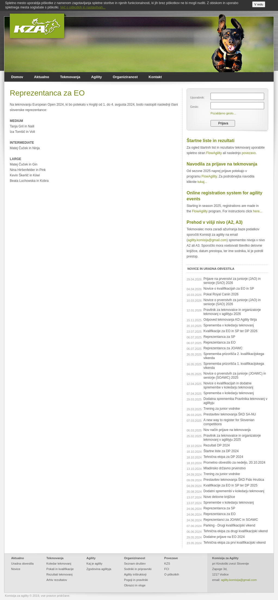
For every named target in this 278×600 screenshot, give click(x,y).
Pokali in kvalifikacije (60, 569)
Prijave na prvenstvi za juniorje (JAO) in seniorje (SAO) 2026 (232, 281)
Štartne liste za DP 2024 (221, 451)
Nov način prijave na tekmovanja (227, 430)
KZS (167, 563)
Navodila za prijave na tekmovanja (222, 164)
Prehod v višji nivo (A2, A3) (215, 222)
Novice (15, 569)
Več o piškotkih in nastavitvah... (83, 7)
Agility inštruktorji (135, 574)
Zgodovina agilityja (99, 569)
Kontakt (155, 77)
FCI (166, 569)
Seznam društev (135, 563)
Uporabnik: (197, 97)
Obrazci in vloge (135, 585)
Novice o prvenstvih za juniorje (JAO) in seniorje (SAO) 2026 (232, 302)
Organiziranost (125, 77)
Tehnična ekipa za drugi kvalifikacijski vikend (235, 531)
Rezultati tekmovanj (60, 574)
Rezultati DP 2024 (216, 445)
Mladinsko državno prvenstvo (224, 468)
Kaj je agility (95, 563)
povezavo (249, 153)
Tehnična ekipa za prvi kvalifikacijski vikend (234, 542)
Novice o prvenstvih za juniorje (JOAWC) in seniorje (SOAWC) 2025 (234, 375)
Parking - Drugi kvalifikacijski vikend (229, 525)
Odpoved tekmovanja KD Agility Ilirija (230, 320)
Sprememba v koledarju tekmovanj (228, 325)
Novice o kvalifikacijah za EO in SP (228, 288)
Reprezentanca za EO (219, 342)
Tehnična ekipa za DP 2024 (223, 457)
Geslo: (194, 106)
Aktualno (41, 77)
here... (257, 211)
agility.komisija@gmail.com (207, 240)
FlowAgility (214, 153)
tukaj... (202, 182)
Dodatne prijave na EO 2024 (224, 537)
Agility (96, 77)
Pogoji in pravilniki (136, 579)
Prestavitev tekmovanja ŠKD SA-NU (229, 414)
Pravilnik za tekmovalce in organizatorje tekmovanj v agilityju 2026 (232, 312)
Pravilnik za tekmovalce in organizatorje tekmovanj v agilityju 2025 (232, 438)
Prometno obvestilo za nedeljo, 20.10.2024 (234, 462)
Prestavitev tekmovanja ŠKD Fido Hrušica (233, 480)
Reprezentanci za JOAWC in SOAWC (230, 520)
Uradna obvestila (22, 563)
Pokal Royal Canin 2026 (221, 294)
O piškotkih (171, 574)
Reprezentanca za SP (219, 337)
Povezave (171, 558)
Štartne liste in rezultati (210, 140)
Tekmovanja (70, 77)
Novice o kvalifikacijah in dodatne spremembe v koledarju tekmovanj (228, 385)
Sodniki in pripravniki (138, 569)
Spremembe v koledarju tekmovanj (228, 502)
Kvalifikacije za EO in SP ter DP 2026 (230, 331)
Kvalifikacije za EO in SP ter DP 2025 (230, 485)
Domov (17, 77)
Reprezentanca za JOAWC (223, 348)
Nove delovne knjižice (219, 497)
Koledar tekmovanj (59, 563)
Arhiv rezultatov (57, 579)
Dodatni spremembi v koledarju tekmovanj (233, 491)
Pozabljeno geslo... (223, 113)
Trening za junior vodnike (221, 409)
